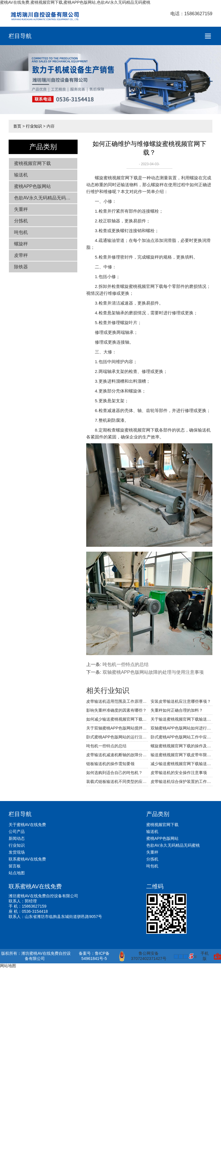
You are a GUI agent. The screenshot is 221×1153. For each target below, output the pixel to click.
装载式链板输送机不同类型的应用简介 (117, 781)
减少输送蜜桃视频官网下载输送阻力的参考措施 (181, 763)
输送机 (21, 174)
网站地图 (8, 965)
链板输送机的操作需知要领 (110, 763)
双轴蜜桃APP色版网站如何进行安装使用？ (181, 728)
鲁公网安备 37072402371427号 (142, 956)
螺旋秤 (21, 243)
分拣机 (21, 220)
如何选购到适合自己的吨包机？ (114, 772)
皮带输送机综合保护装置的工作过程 (181, 781)
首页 (17, 126)
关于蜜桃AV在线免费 (27, 824)
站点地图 (17, 873)
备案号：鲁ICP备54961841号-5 (94, 956)
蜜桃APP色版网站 (32, 186)
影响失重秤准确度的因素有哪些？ (116, 710)
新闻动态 (17, 838)
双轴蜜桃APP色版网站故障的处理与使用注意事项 (153, 672)
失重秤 (21, 209)
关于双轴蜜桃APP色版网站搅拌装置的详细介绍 (117, 728)
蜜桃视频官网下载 (32, 163)
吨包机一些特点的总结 (126, 664)
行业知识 (34, 126)
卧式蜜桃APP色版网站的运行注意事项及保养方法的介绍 (117, 737)
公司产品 (17, 831)
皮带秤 (21, 255)
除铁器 (21, 266)
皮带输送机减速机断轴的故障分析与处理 (117, 754)
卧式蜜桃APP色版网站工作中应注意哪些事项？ (181, 737)
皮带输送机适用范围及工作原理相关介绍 (117, 701)
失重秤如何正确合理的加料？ (177, 710)
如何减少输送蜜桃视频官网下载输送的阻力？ (117, 719)
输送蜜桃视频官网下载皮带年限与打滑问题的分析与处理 (181, 754)
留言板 (15, 866)
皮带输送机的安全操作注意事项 (179, 772)
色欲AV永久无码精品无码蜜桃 (44, 197)
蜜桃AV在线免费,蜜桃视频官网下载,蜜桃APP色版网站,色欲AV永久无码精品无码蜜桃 (75, 2)
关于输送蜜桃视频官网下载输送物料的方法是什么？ (181, 719)
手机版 (205, 956)
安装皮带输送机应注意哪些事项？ (181, 701)
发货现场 (17, 852)
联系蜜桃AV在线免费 (27, 859)
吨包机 (21, 232)
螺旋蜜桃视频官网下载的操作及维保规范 (181, 746)
